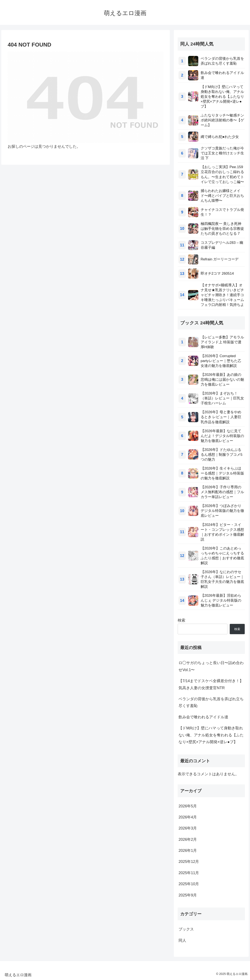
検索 (181, 620)
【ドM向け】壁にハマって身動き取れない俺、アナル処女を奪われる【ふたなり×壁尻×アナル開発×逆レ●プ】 (211, 735)
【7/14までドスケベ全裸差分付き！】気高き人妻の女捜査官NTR (211, 684)
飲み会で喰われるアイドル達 (203, 717)
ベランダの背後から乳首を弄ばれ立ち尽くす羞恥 (211, 702)
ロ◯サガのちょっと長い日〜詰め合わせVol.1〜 (211, 666)
